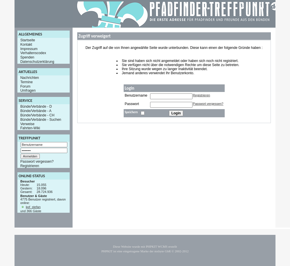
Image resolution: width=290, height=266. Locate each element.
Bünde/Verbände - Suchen (40, 120)
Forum (25, 86)
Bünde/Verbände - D (36, 106)
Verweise (27, 124)
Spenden (27, 57)
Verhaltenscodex (33, 53)
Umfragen (28, 90)
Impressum (28, 49)
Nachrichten (29, 78)
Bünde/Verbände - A (35, 111)
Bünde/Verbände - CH (37, 115)
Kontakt (26, 44)
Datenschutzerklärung (37, 62)
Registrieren (29, 166)
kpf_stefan (33, 207)
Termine (26, 82)
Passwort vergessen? (37, 161)
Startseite (27, 40)
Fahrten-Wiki (30, 128)
